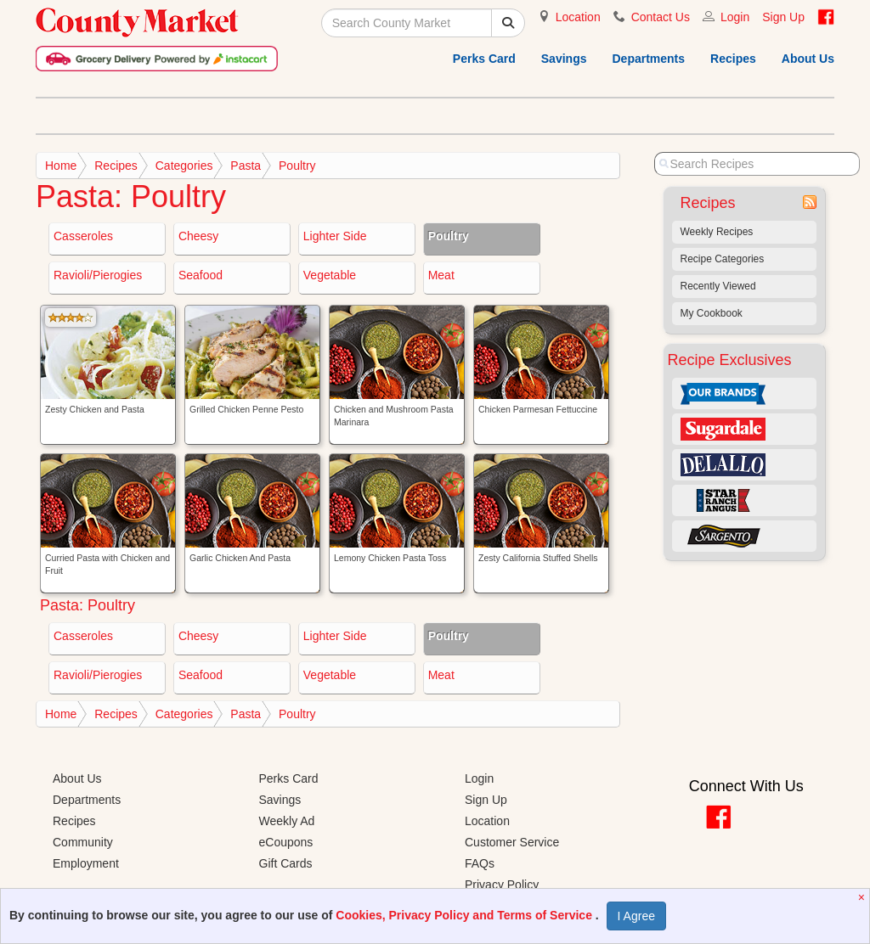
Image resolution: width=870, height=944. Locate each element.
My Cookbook (712, 313)
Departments (648, 58)
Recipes (733, 58)
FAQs (479, 863)
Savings (564, 58)
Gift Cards (286, 863)
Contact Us (660, 17)
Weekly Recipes (717, 232)
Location (578, 17)
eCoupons (286, 842)
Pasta (245, 165)
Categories (184, 165)
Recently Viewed (718, 286)
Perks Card (484, 58)
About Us (808, 58)
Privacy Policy (502, 884)
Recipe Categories (723, 259)
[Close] (863, 897)
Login (734, 17)
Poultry (297, 165)
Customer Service (512, 842)
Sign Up (783, 17)
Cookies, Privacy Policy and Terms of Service (466, 915)
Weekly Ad (287, 821)
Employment (86, 863)
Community (83, 842)
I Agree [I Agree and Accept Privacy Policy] (636, 916)
